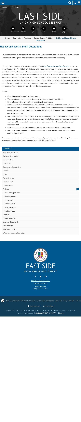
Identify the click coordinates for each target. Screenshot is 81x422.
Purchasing (6, 215)
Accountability (8, 226)
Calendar (6, 171)
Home (7, 38)
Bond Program (8, 185)
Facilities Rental (10, 204)
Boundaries (7, 163)
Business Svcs (8, 182)
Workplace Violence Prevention (14, 233)
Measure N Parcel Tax (10, 152)
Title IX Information (9, 229)
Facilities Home (10, 211)
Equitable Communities (10, 156)
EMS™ (53, 313)
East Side (40, 16)
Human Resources (9, 218)
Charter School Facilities (43, 38)
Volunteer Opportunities (11, 222)
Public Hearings (8, 178)
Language (17, 7)
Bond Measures (10, 207)
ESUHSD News (8, 160)
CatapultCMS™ (42, 313)
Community (17, 38)
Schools (5, 7)
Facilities (27, 38)
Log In (61, 313)
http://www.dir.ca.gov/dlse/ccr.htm (56, 66)
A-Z (48, 306)
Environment (9, 200)
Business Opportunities (12, 193)
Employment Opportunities (12, 167)
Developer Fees (10, 196)
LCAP (5, 174)
